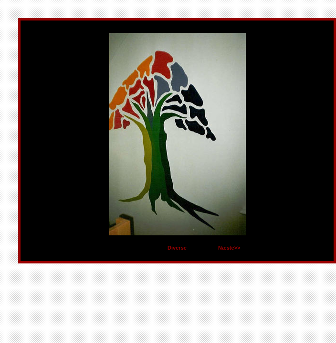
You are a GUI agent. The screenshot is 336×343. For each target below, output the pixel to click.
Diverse (177, 248)
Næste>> (229, 248)
